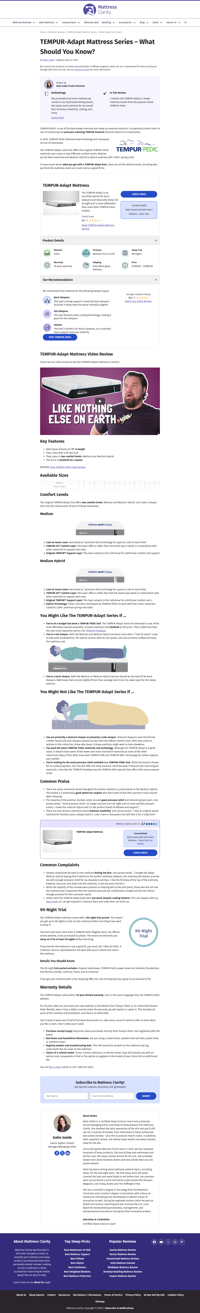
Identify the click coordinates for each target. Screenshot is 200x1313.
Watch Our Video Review (138, 301)
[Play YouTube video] (100, 401)
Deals (156, 22)
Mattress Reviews (21, 22)
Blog (142, 22)
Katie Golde (48, 60)
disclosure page (82, 69)
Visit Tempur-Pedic (60, 337)
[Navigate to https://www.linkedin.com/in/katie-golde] (67, 1153)
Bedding (106, 22)
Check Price (139, 194)
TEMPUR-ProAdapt (96, 630)
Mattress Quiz (91, 22)
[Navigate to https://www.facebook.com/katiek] (56, 1153)
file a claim (55, 1067)
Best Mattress (46, 22)
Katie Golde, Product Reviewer (70, 86)
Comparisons (69, 22)
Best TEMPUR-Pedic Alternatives (67, 467)
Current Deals (139, 205)
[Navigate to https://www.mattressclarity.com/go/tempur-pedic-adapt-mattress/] (140, 838)
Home (43, 32)
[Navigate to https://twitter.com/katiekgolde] (62, 1153)
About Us (171, 22)
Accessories (125, 22)
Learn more (57, 117)
